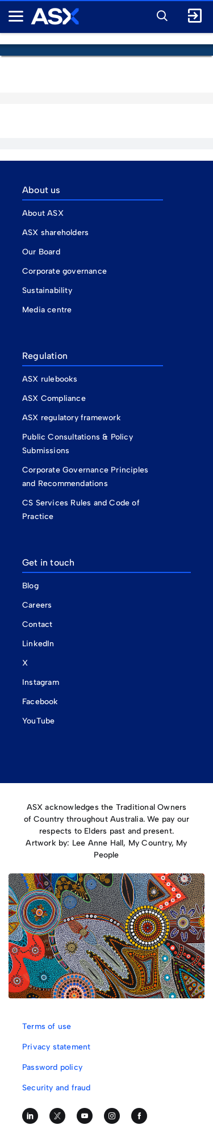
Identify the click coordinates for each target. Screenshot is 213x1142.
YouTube (38, 721)
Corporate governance (64, 271)
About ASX (43, 213)
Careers (37, 605)
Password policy (52, 1067)
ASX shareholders (56, 232)
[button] (159, 14)
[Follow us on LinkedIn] (30, 1116)
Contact (37, 624)
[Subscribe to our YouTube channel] (85, 1116)
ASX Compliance (54, 398)
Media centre (47, 310)
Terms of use (46, 1026)
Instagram (40, 682)
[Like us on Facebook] (139, 1116)
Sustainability (47, 290)
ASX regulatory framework (71, 418)
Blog (30, 586)
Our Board (41, 252)
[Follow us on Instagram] (112, 1116)
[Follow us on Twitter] (57, 1116)
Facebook (40, 701)
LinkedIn (38, 644)
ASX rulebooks (50, 379)
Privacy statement (56, 1047)
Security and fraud (56, 1088)
